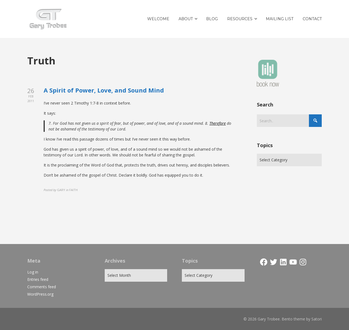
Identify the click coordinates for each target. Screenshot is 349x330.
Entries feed (37, 279)
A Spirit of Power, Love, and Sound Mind (104, 90)
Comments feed (41, 286)
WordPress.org (40, 294)
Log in (32, 272)
